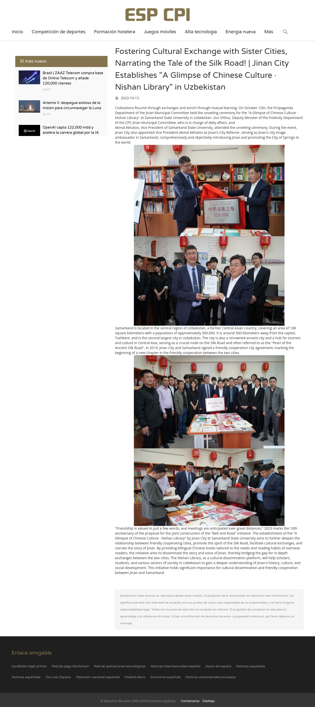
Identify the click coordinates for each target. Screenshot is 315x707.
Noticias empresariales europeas (211, 677)
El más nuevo (33, 61)
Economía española (165, 677)
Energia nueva (240, 31)
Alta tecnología (201, 31)
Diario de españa (218, 666)
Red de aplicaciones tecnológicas (119, 666)
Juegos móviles (160, 31)
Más (268, 31)
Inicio (17, 31)
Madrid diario (135, 677)
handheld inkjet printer (29, 666)
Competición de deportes (58, 31)
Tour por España (58, 677)
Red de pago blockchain (70, 666)
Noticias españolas (250, 666)
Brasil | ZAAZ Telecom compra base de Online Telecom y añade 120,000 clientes (73, 78)
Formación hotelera (114, 31)
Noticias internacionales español (175, 666)
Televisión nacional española (98, 677)
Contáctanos (190, 701)
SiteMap (208, 701)
